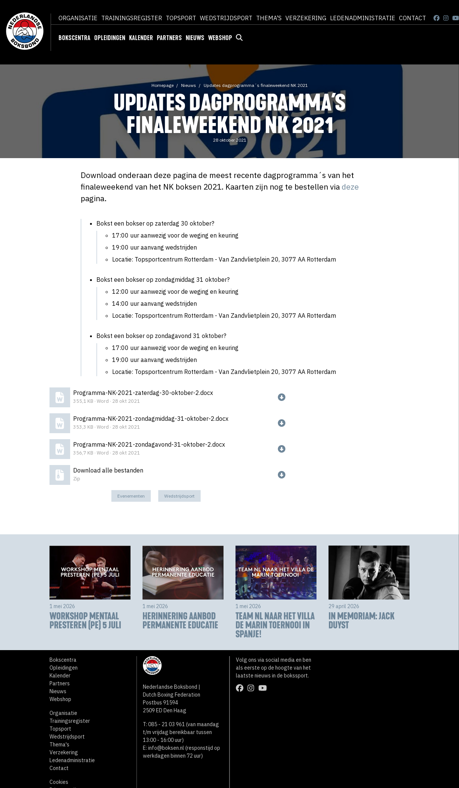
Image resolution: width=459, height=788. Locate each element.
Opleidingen (109, 38)
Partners (169, 38)
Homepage (163, 85)
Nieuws (195, 38)
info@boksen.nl (166, 748)
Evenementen (131, 496)
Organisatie (78, 18)
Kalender (141, 38)
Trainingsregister (131, 18)
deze (350, 187)
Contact (412, 18)
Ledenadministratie (362, 18)
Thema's (269, 18)
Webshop (220, 38)
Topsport (181, 18)
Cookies (59, 782)
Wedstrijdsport (226, 18)
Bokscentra (74, 38)
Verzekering (305, 18)
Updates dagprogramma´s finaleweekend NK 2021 (256, 85)
